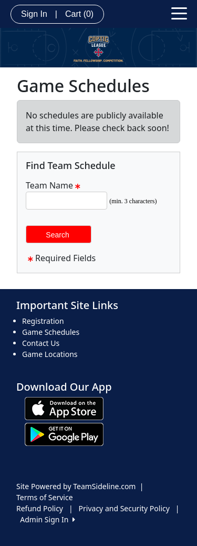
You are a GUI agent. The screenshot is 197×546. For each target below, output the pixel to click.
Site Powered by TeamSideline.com (76, 486)
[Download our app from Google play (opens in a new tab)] (64, 434)
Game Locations (50, 354)
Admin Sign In (47, 519)
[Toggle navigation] (179, 12)
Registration (43, 321)
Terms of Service (44, 497)
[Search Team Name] (66, 201)
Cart (79, 13)
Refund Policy (39, 508)
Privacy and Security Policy (124, 508)
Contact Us (40, 343)
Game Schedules (50, 332)
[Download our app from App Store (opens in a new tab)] (64, 408)
